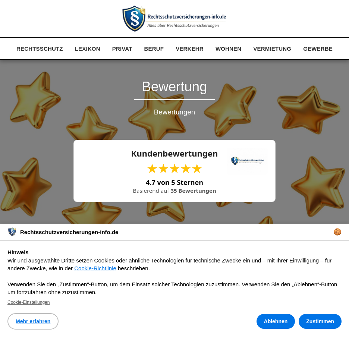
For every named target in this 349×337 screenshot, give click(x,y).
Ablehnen (276, 321)
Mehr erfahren (33, 321)
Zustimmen (320, 321)
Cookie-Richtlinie (95, 268)
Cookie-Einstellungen (28, 302)
